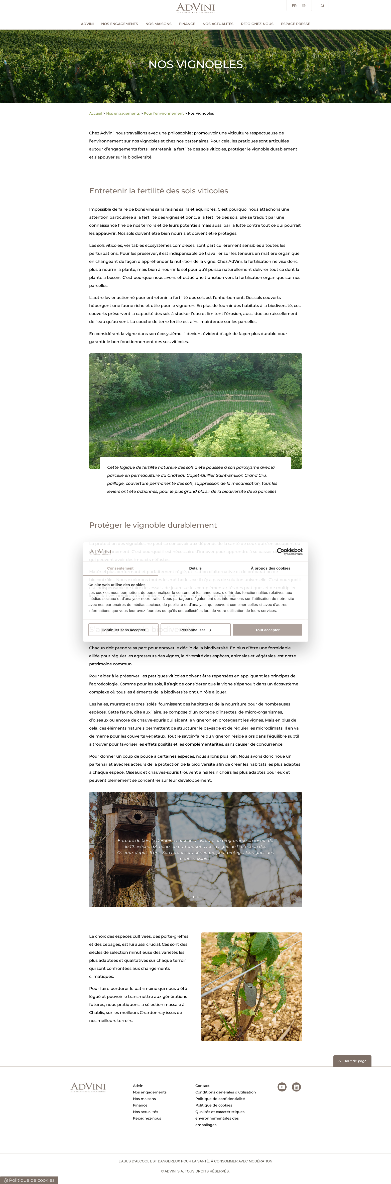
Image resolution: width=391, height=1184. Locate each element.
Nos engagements (119, 24)
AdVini (87, 24)
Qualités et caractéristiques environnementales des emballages (219, 1118)
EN (304, 6)
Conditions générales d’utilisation (225, 1092)
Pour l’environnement (164, 113)
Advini (139, 1085)
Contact (202, 1085)
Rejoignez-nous (257, 24)
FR (294, 6)
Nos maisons (159, 24)
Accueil (95, 113)
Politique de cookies (213, 1105)
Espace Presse (295, 24)
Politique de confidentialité (220, 1098)
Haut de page (354, 1061)
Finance (187, 24)
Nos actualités (218, 24)
